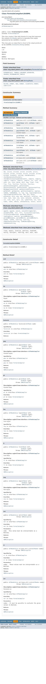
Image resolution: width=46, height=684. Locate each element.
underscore (7, 85)
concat (18, 211)
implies (37, 191)
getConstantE (23, 186)
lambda (6, 193)
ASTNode (33, 120)
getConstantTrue (34, 187)
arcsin (25, 173)
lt (17, 145)
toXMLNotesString (10, 223)
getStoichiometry (27, 191)
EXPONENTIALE (8, 72)
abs (5, 172)
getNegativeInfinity (11, 189)
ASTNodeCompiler (7, 26)
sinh (8, 200)
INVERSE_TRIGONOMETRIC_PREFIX (14, 74)
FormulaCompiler (13, 33)
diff (23, 182)
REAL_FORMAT (20, 84)
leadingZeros (8, 216)
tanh (39, 200)
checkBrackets (30, 175)
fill (16, 213)
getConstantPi (22, 187)
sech (22, 198)
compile (31, 179)
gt (17, 135)
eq (17, 123)
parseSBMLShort (32, 218)
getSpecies (15, 191)
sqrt (13, 200)
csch (13, 182)
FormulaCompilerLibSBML (12, 102)
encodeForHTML (8, 213)
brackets (13, 175)
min (28, 194)
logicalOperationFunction (13, 194)
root (5, 198)
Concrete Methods (10, 115)
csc (9, 182)
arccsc (35, 172)
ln (19, 193)
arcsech (19, 173)
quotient (27, 196)
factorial (19, 128)
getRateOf (7, 191)
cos (32, 180)
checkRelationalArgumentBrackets (15, 179)
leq (17, 140)
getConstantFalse (10, 187)
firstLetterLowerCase (31, 213)
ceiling (20, 175)
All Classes (38, 5)
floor (32, 182)
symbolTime (28, 200)
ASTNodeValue (8, 120)
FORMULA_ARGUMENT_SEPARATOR (24, 72)
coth (5, 182)
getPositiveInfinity (26, 189)
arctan (38, 173)
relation (35, 196)
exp (27, 182)
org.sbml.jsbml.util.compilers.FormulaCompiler (22, 20)
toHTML (6, 219)
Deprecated (26, 2)
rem (40, 196)
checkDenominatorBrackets (13, 177)
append (6, 211)
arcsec (12, 173)
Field (13, 7)
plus (13, 196)
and (17, 120)
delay (18, 182)
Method (24, 7)
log (23, 193)
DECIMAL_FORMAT (9, 84)
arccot (22, 172)
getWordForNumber (26, 214)
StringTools (28, 81)
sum (22, 200)
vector (33, 201)
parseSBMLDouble (9, 218)
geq (17, 130)
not (17, 155)
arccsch (6, 173)
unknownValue (24, 201)
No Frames (28, 5)
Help (36, 2)
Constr (18, 7)
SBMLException (27, 264)
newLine (16, 216)
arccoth (29, 172)
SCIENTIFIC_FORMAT (31, 84)
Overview (3, 2)
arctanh (6, 175)
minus (32, 194)
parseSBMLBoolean (27, 216)
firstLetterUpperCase (11, 214)
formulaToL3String (18, 44)
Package (9, 2)
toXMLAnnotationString (11, 221)
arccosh (16, 172)
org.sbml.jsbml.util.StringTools (13, 18)
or (17, 158)
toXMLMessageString (28, 221)
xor (17, 160)
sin (5, 200)
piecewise (7, 196)
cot (40, 180)
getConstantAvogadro (11, 186)
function (16, 184)
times (5, 201)
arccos (9, 172)
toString (19, 219)
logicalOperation (35, 193)
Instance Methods (21, 112)
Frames (22, 5)
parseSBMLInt (20, 218)
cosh (36, 180)
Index (32, 2)
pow (17, 196)
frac (36, 182)
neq (17, 150)
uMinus (16, 201)
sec (18, 198)
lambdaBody (13, 193)
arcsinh (32, 173)
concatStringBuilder (29, 211)
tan (35, 200)
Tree (20, 2)
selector (28, 198)
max (24, 194)
